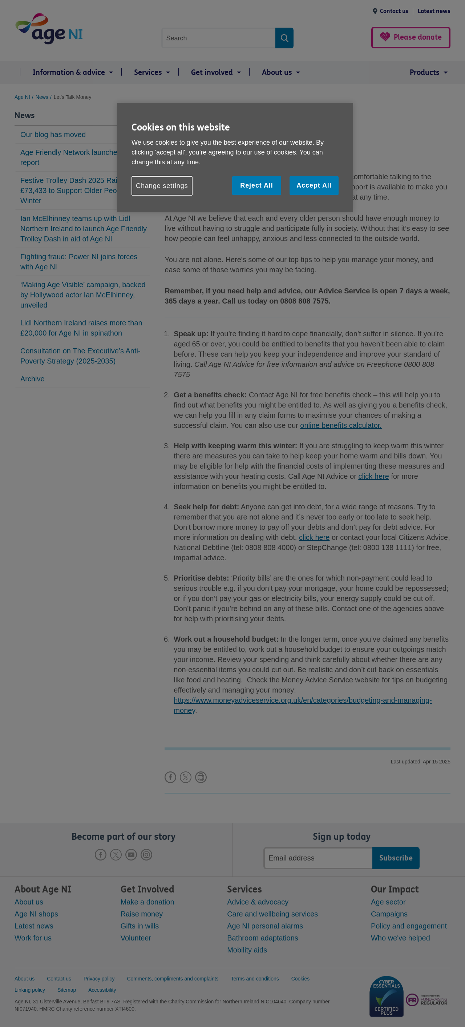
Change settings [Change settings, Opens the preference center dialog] (162, 185)
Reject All (256, 185)
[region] (235, 157)
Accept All (313, 185)
